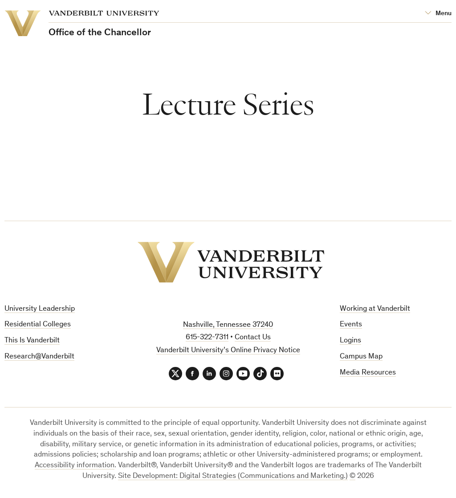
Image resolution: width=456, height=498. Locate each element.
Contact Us (253, 338)
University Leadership (39, 309)
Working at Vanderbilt (375, 309)
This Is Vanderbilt (32, 341)
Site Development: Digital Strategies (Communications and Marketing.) (233, 476)
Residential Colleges (37, 325)
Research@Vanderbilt (39, 357)
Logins (350, 341)
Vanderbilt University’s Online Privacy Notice (228, 350)
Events (351, 325)
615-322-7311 (207, 338)
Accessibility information (74, 465)
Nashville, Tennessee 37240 (228, 325)
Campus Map (361, 357)
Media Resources (368, 373)
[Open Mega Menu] (438, 13)
